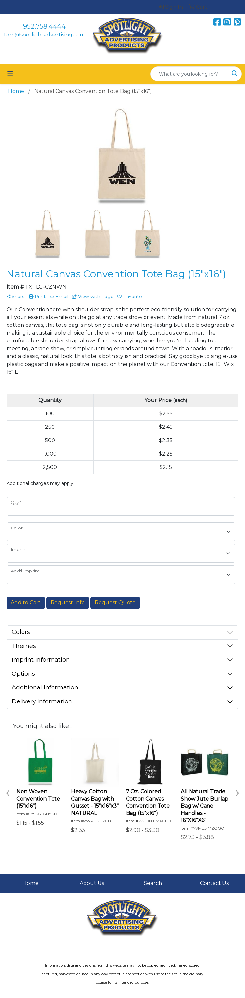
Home (30, 883)
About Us (92, 883)
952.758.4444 (44, 26)
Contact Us (214, 883)
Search (153, 883)
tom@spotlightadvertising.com (44, 35)
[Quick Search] (189, 73)
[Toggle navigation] (10, 74)
